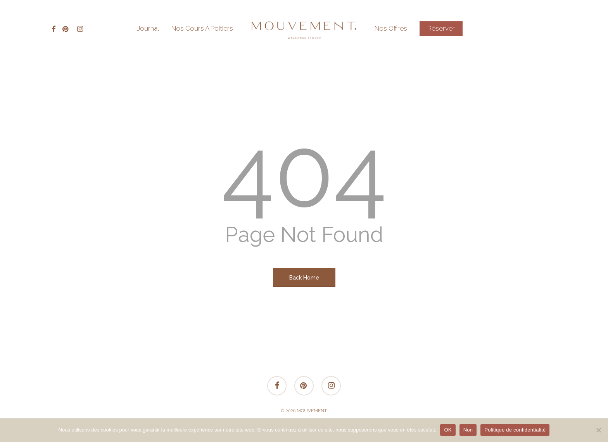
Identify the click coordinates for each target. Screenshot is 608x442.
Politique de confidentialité (515, 430)
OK (447, 430)
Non (468, 430)
